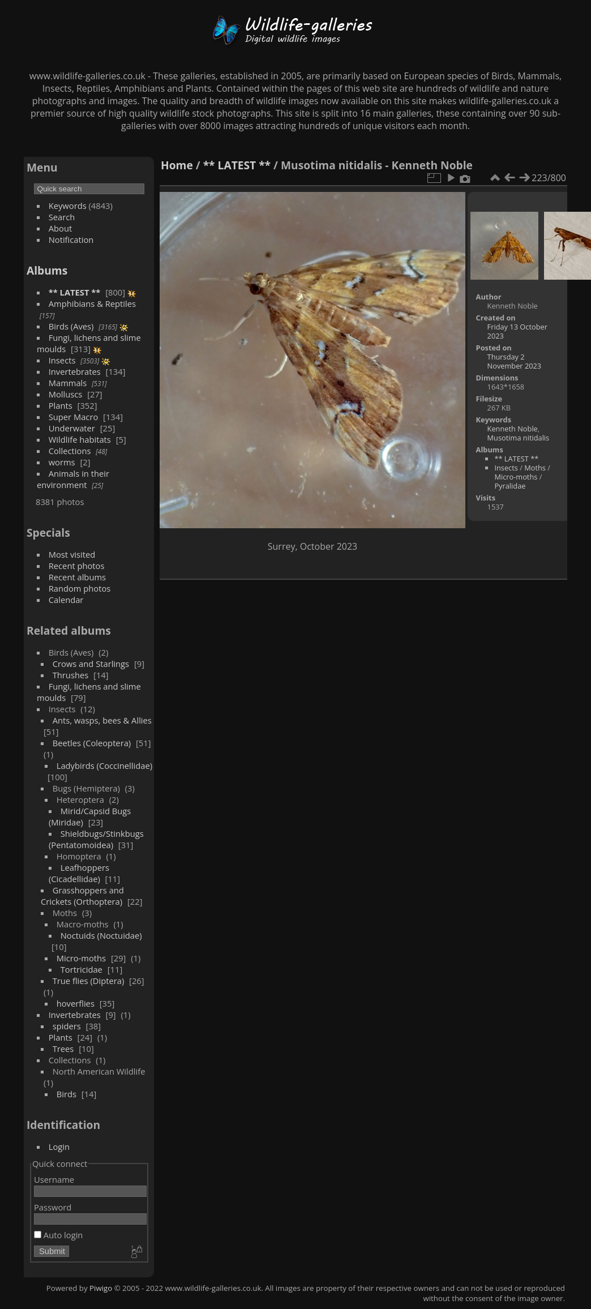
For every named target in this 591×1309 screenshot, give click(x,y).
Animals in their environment (73, 479)
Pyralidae (509, 486)
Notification (71, 239)
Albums (47, 270)
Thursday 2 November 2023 (514, 361)
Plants (60, 405)
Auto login (58, 1234)
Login (59, 1146)
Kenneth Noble (512, 429)
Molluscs (66, 394)
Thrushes (71, 675)
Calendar (66, 599)
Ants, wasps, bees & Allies (102, 720)
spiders (67, 1026)
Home (177, 165)
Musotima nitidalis (518, 438)
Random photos (80, 588)
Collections (70, 450)
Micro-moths (81, 958)
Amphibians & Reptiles (92, 303)
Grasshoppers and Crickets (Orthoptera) (82, 895)
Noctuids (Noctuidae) (101, 935)
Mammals (68, 382)
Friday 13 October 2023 (517, 331)
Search (62, 217)
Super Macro (73, 416)
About (60, 228)
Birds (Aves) (71, 326)
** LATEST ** (75, 292)
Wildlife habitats (80, 439)
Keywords (68, 205)
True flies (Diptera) (89, 980)
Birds (66, 1094)
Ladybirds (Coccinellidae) (104, 765)
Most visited (72, 554)
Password (52, 1207)
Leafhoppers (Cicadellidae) (79, 873)
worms (62, 462)
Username (54, 1179)
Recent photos (77, 565)
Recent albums (77, 577)
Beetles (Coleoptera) (92, 742)
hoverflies (76, 1003)
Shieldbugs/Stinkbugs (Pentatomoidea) (96, 839)
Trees (63, 1048)
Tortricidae (81, 969)
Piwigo (100, 1288)
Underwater (72, 428)
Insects (62, 360)
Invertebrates (75, 371)
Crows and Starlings (91, 663)
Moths (535, 468)
